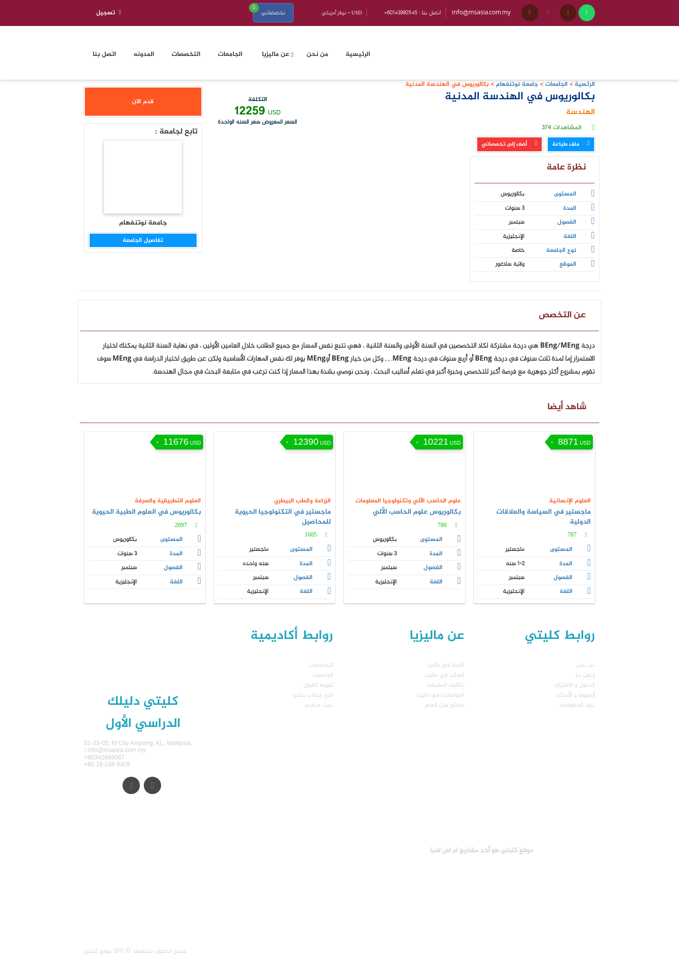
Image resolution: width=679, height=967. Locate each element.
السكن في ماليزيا (444, 675)
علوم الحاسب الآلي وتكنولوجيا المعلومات (408, 501)
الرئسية (585, 84)
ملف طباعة (571, 144)
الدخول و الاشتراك (575, 685)
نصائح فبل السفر (444, 705)
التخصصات (321, 665)
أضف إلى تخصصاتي (509, 144)
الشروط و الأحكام (575, 695)
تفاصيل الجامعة (143, 240)
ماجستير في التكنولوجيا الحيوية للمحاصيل (283, 517)
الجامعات (556, 84)
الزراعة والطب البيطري (302, 501)
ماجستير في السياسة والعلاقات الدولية (543, 517)
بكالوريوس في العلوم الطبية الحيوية (146, 512)
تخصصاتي (273, 13)
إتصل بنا (585, 675)
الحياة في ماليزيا (445, 665)
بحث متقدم (319, 705)
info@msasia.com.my (481, 13)
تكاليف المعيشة (445, 685)
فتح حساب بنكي (313, 695)
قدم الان (143, 102)
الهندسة (580, 112)
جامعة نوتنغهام (516, 84)
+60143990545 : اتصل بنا (412, 13)
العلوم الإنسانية (570, 501)
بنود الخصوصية (577, 705)
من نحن (585, 665)
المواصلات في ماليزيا (440, 695)
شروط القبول (318, 685)
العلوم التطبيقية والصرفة (168, 501)
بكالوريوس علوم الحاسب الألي (417, 512)
